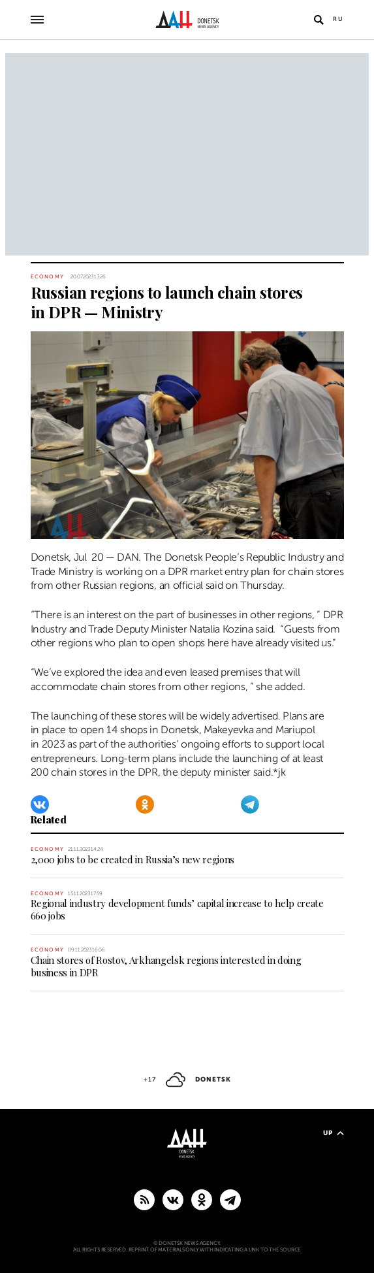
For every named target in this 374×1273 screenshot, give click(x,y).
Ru (338, 19)
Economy (47, 277)
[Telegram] (250, 804)
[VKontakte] (40, 804)
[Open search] (319, 19)
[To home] (187, 19)
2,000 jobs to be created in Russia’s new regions (133, 859)
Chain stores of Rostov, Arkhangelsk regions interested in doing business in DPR (166, 966)
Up (333, 1132)
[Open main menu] (37, 19)
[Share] (15, 522)
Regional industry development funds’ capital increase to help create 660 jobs (177, 909)
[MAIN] (230, 1199)
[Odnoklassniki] (145, 804)
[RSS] (144, 1199)
